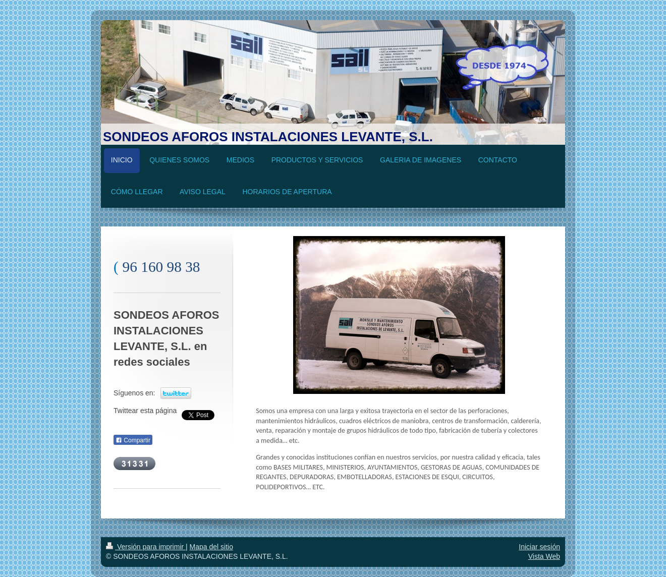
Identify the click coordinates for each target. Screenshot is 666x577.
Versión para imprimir (146, 547)
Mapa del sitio (211, 547)
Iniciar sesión (539, 547)
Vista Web (544, 556)
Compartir (133, 440)
